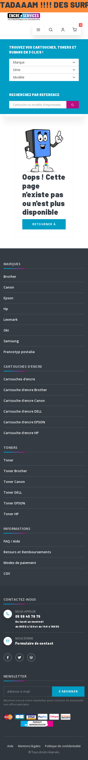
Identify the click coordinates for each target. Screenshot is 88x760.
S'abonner (68, 691)
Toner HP (11, 514)
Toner (8, 460)
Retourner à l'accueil (44, 225)
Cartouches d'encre (19, 379)
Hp (6, 309)
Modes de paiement (20, 562)
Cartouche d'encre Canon (24, 400)
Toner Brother (15, 471)
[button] (51, 30)
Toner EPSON (14, 503)
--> (44, 62)
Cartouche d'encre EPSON (24, 422)
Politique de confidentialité (63, 746)
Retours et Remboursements (27, 552)
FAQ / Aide (12, 541)
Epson (8, 298)
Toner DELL (13, 492)
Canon (9, 287)
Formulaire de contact (34, 643)
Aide (10, 746)
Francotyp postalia (19, 352)
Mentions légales (29, 746)
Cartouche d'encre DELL (23, 411)
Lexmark (11, 319)
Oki (6, 330)
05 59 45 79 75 (27, 616)
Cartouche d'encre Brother (25, 390)
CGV (7, 573)
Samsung (11, 341)
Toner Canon (14, 481)
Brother (10, 276)
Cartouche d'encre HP (21, 433)
